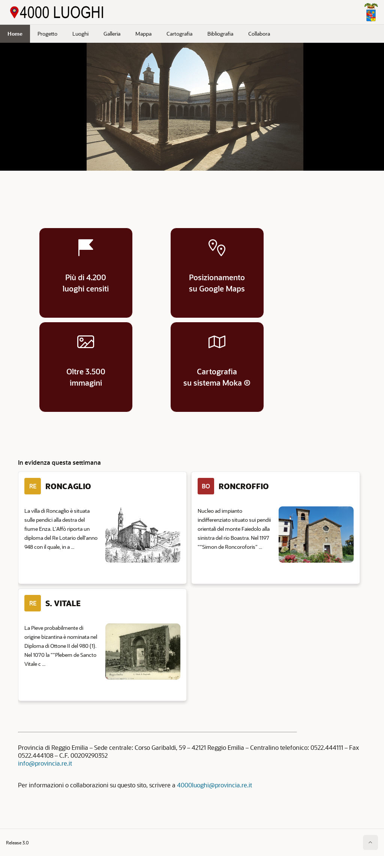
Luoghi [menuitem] (80, 33)
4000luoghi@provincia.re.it (214, 785)
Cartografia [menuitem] (179, 33)
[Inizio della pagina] (370, 842)
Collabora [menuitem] (259, 33)
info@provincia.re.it (45, 763)
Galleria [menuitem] (112, 33)
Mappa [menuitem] (143, 33)
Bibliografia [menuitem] (220, 33)
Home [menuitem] (15, 33)
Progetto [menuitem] (47, 33)
